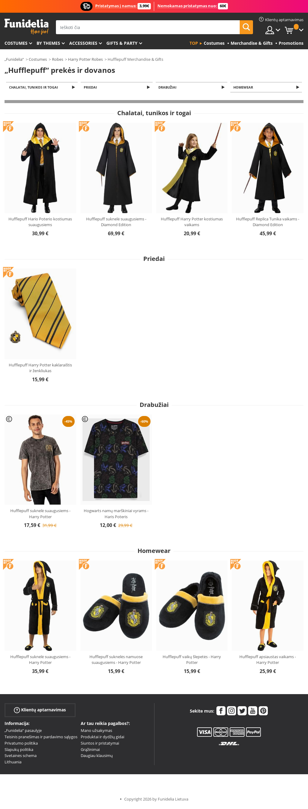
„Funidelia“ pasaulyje (23, 731)
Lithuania (13, 762)
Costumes (16, 43)
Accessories (83, 43)
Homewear (244, 87)
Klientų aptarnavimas (40, 710)
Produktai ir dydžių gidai (102, 737)
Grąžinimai (90, 750)
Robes (57, 59)
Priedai (91, 87)
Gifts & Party (122, 43)
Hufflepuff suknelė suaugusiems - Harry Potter (40, 514)
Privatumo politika (21, 743)
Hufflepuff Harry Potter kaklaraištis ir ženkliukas (40, 368)
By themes (48, 43)
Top (194, 43)
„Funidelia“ (14, 59)
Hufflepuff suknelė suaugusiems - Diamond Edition (116, 222)
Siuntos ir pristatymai (100, 743)
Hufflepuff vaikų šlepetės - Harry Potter (192, 660)
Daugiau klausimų (97, 756)
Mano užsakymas (96, 731)
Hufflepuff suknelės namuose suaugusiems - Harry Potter (116, 660)
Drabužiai (169, 87)
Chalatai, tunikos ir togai (34, 87)
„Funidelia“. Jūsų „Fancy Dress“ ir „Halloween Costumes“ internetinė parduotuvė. (26, 27)
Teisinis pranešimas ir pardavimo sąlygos (41, 737)
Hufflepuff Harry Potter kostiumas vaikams (192, 222)
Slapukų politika (19, 750)
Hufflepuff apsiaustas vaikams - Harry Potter (267, 660)
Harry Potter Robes (85, 59)
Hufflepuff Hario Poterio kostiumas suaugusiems (40, 222)
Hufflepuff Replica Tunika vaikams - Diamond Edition (267, 222)
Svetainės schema (21, 756)
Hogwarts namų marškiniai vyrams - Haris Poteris (116, 514)
